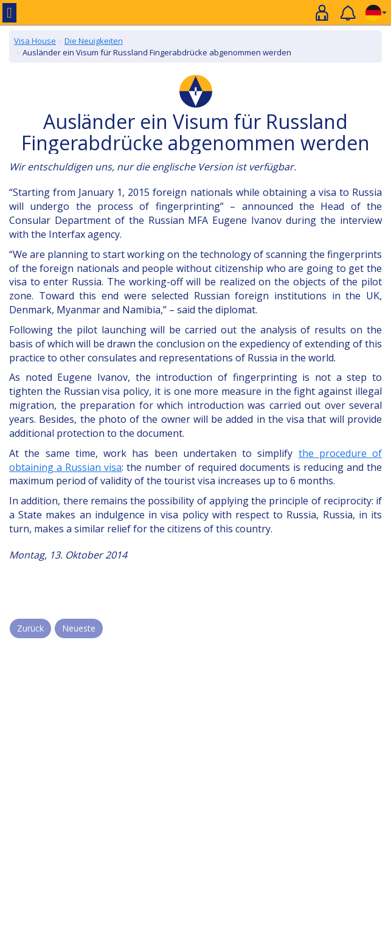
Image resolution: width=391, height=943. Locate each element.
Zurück (30, 628)
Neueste (78, 628)
